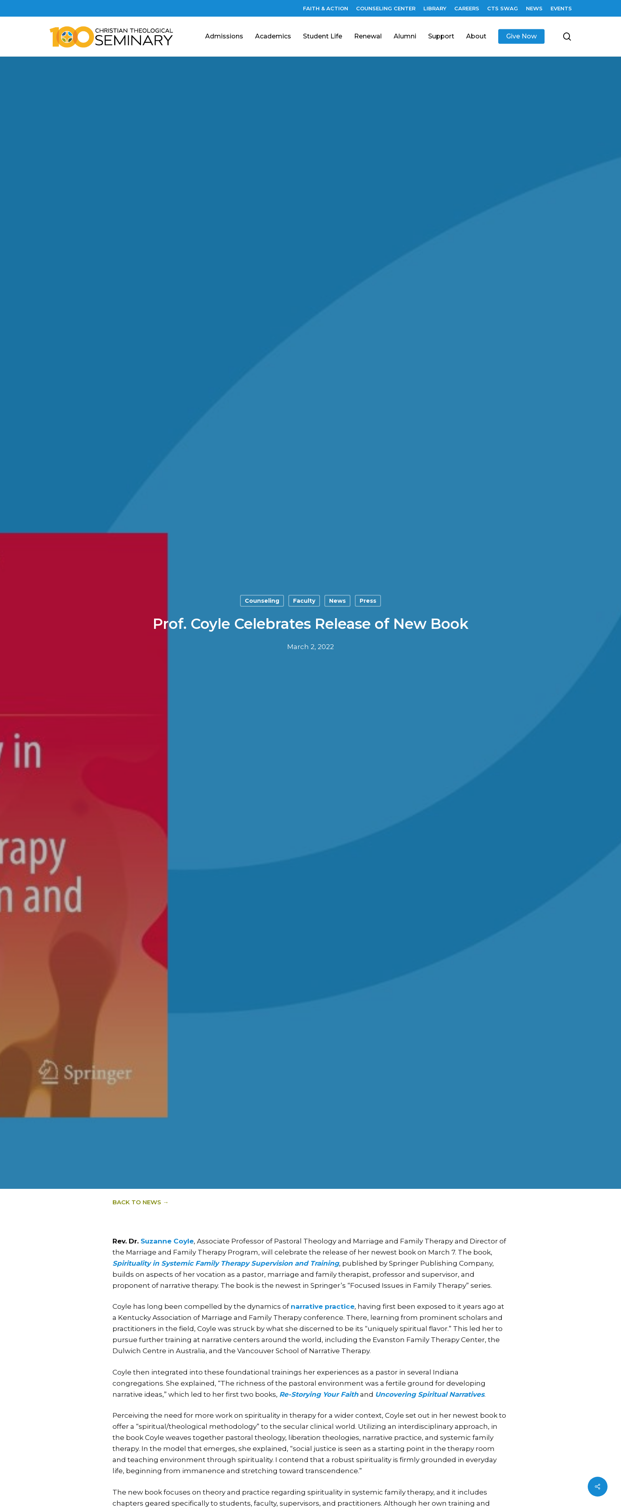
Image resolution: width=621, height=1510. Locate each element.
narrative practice (322, 1306)
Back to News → (140, 1202)
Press (368, 601)
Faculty (304, 601)
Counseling (262, 601)
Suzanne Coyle (167, 1241)
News (337, 601)
